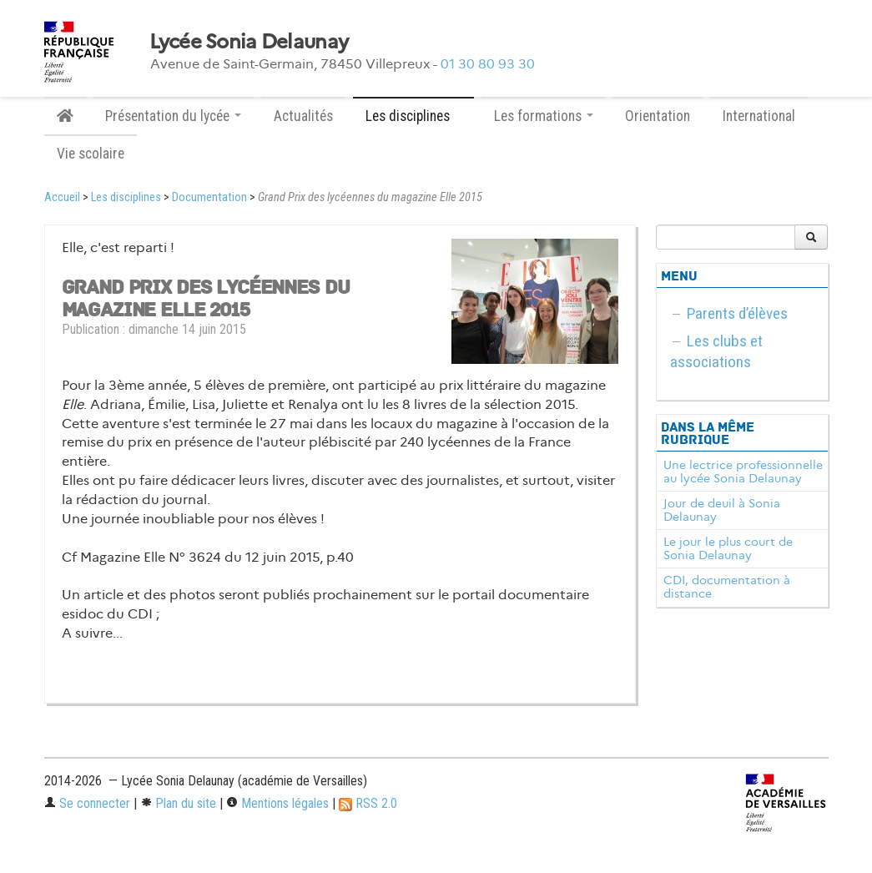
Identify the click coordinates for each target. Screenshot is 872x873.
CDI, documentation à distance (726, 587)
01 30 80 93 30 (488, 64)
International (759, 116)
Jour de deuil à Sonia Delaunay (721, 510)
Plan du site (178, 803)
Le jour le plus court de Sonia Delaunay (728, 548)
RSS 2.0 (368, 803)
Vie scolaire (90, 153)
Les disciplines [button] (413, 116)
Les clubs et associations (716, 351)
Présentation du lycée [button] (173, 116)
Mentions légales (277, 803)
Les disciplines (126, 197)
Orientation (657, 116)
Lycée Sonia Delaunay (249, 42)
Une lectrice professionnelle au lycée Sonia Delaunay (743, 471)
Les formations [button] (543, 116)
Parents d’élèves (737, 313)
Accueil (62, 197)
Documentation (209, 197)
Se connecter (87, 803)
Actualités (303, 116)
